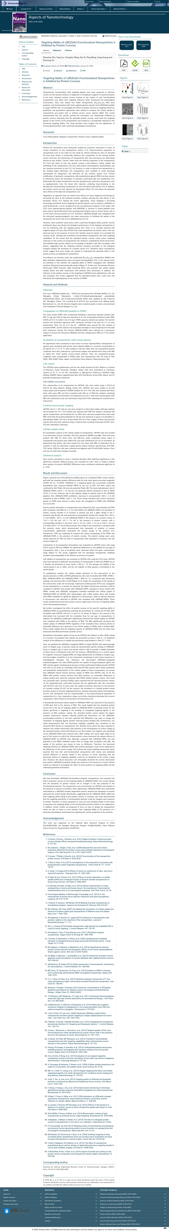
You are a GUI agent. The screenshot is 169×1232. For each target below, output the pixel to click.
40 (68, 731)
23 (87, 219)
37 (91, 699)
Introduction (26, 78)
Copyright (26, 59)
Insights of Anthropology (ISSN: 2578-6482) (115, 1207)
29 (80, 388)
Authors (25, 50)
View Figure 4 (142, 118)
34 (64, 688)
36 (47, 693)
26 (78, 241)
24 (83, 228)
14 (103, 186)
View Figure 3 (127, 118)
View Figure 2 (142, 97)
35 (45, 693)
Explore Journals (9, 1197)
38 (98, 721)
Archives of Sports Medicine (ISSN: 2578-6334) (116, 1201)
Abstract (25, 72)
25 (77, 233)
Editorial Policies (120, 9)
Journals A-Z (26, 9)
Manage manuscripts (10, 1204)
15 (93, 189)
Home (9, 9)
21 (72, 214)
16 (78, 192)
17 (60, 201)
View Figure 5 (127, 139)
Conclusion (26, 93)
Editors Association (105, 1)
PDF (124, 70)
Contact (47, 1221)
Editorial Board (65, 9)
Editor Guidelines (51, 1197)
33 (61, 688)
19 (69, 214)
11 (70, 168)
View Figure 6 (142, 139)
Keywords (26, 75)
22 (84, 219)
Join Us (158, 1)
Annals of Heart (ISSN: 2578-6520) (112, 1214)
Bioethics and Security (53, 1214)
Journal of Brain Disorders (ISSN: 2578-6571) (116, 1217)
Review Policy (89, 1)
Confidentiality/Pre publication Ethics (58, 1211)
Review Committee (133, 1)
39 (77, 726)
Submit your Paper (46, 9)
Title (23, 46)
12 (105, 173)
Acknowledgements (29, 96)
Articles (80, 9)
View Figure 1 (127, 97)
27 (87, 249)
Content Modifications (53, 1217)
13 (113, 179)
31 (113, 531)
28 (113, 315)
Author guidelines (51, 1194)
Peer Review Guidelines (53, 1201)
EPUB (135, 70)
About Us (6, 1194)
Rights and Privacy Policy (53, 1207)
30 (52, 496)
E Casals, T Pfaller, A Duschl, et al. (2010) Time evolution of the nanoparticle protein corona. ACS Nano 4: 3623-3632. (79, 857)
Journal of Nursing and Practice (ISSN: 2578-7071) (118, 1221)
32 (68, 660)
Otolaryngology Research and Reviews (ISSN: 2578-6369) (120, 1211)
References (26, 100)
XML (146, 70)
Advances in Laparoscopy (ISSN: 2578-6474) (115, 1204)
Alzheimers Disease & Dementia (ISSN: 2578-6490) (118, 1194)
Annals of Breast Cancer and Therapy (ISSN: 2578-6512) (120, 1224)
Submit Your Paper (9, 1201)
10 (70, 166)
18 (45, 208)
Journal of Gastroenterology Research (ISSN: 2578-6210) (120, 1197)
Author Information (99, 9)
